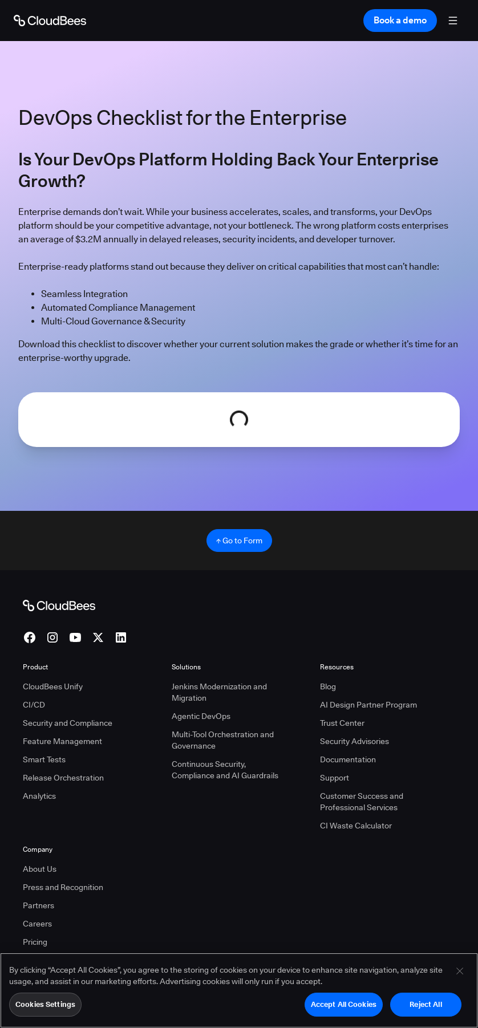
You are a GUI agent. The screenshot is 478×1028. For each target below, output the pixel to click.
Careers (37, 923)
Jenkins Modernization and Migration (219, 692)
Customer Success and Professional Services (361, 801)
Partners (38, 905)
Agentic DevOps (201, 716)
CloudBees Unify (53, 686)
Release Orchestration (63, 777)
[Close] (459, 972)
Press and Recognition (63, 887)
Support (334, 777)
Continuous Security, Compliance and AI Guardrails (225, 769)
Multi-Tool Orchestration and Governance (223, 740)
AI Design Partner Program (368, 704)
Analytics (39, 796)
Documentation (348, 759)
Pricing (35, 941)
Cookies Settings (45, 1005)
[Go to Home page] (50, 20)
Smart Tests (44, 759)
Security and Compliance (67, 723)
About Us (39, 868)
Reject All (425, 1005)
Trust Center (342, 723)
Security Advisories (354, 741)
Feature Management (62, 741)
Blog (328, 686)
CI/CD (34, 704)
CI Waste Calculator (356, 825)
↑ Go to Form (239, 540)
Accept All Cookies (343, 1005)
